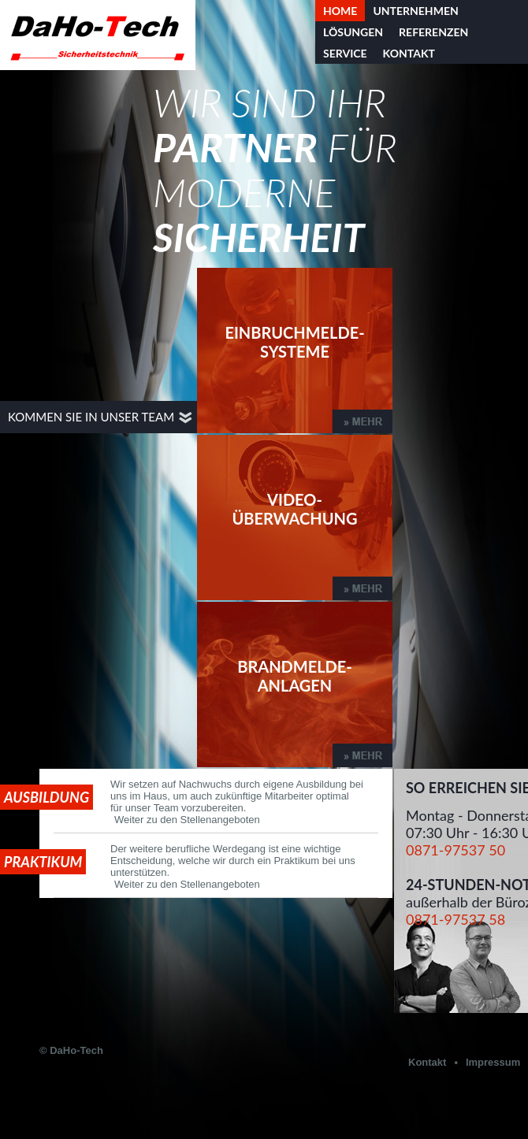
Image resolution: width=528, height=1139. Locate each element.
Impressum (493, 1062)
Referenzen (433, 32)
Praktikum (43, 861)
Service (345, 53)
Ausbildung (46, 797)
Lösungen (353, 32)
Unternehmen (415, 10)
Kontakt (409, 53)
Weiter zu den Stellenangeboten (187, 819)
